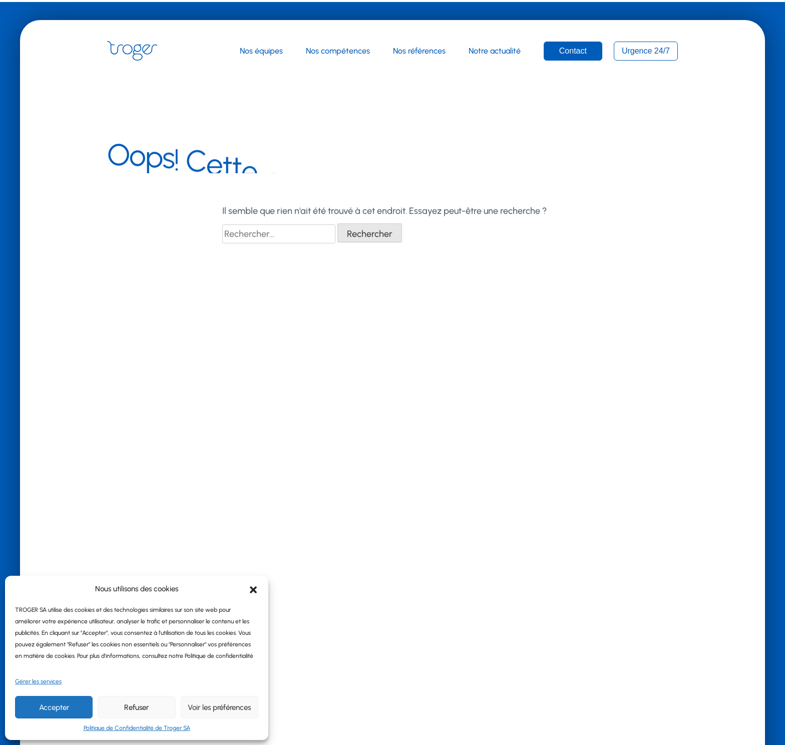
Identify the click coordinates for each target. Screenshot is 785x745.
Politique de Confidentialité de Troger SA (137, 727)
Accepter (54, 707)
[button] (253, 589)
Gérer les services (38, 681)
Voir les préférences (219, 707)
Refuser (136, 707)
